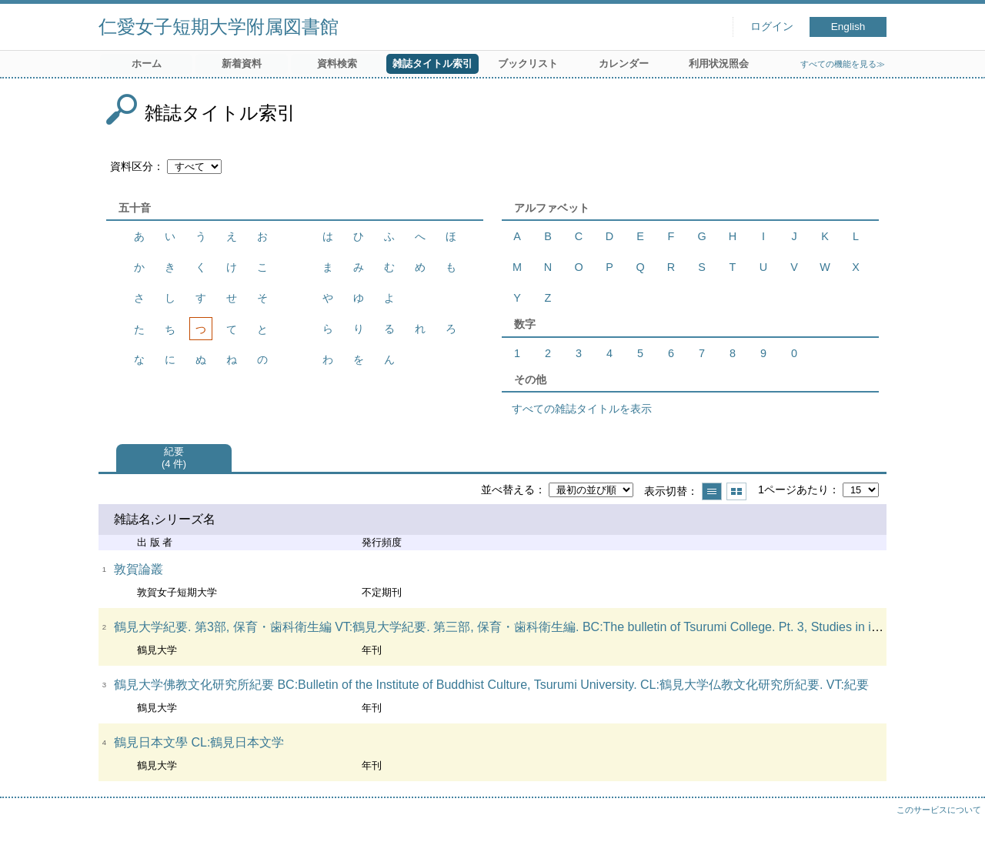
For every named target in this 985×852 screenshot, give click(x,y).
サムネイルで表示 (736, 491)
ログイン (771, 26)
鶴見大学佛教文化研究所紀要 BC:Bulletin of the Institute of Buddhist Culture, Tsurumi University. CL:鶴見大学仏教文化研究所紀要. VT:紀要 (491, 684)
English (848, 26)
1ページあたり (793, 489)
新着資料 (242, 63)
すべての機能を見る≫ (842, 63)
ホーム (147, 63)
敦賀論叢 (138, 569)
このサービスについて (939, 809)
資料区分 (131, 166)
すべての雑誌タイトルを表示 (582, 409)
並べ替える (508, 489)
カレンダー (624, 63)
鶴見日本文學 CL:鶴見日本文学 (199, 742)
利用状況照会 (719, 63)
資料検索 (337, 63)
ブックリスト (528, 63)
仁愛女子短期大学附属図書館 (218, 26)
